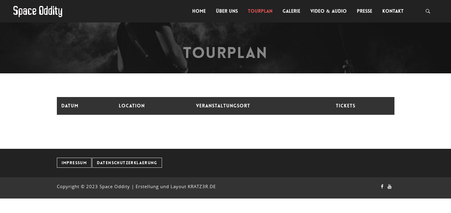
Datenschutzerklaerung (127, 162)
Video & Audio (328, 11)
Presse (364, 11)
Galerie (291, 11)
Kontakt (393, 11)
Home (199, 11)
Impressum (74, 162)
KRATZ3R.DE (202, 186)
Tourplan (260, 11)
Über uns (227, 11)
